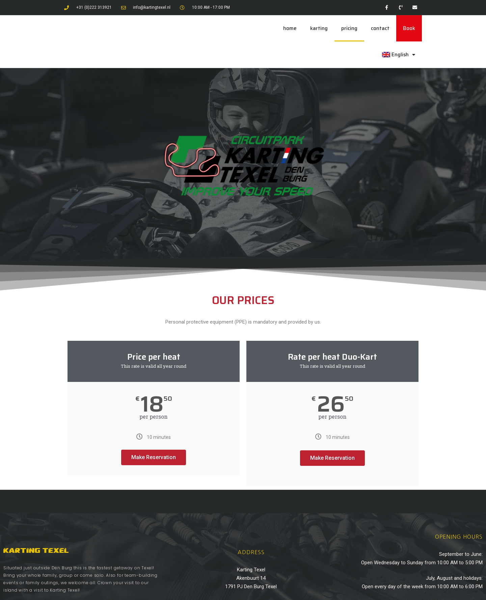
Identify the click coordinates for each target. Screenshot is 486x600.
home (290, 28)
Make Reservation (153, 457)
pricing (349, 28)
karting (319, 28)
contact (380, 28)
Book (409, 28)
